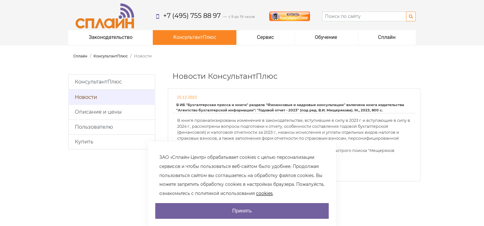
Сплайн (80, 56)
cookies (264, 193)
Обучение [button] (326, 37)
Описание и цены (98, 112)
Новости (86, 97)
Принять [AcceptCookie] (242, 210)
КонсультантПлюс (111, 56)
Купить (84, 142)
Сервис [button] (265, 37)
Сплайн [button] (386, 37)
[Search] (364, 16)
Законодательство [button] (111, 37)
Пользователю (94, 127)
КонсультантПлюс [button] (194, 37)
